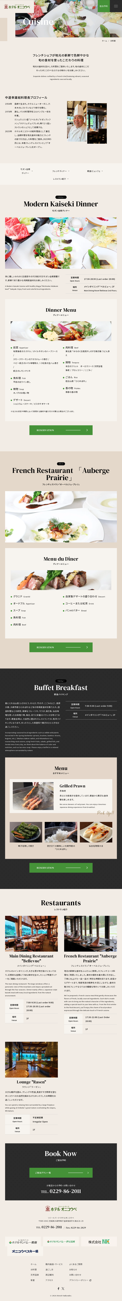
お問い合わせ (75, 1274)
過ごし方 (49, 1269)
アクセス (49, 1280)
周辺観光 (50, 1274)
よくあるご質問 (75, 1264)
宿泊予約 (104, 6)
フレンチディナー (59, 171)
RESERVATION (45, 430)
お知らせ (73, 1269)
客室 (33, 1280)
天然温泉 (35, 1274)
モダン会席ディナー (25, 171)
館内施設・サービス (54, 1264)
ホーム (34, 1264)
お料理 (34, 1269)
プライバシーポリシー (78, 1280)
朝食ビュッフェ (93, 171)
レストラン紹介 (59, 178)
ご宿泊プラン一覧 (43, 1172)
